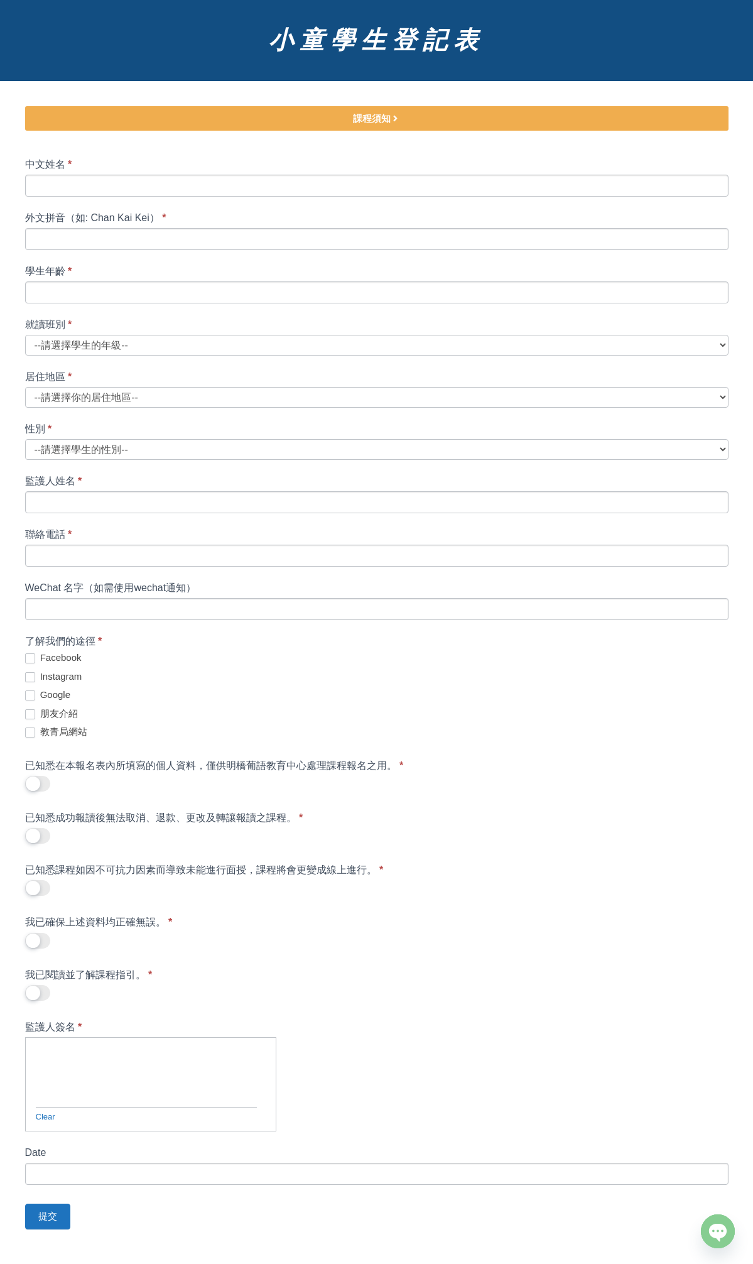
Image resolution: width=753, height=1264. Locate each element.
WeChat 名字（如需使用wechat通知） (111, 587)
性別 (38, 428)
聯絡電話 (48, 534)
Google (48, 694)
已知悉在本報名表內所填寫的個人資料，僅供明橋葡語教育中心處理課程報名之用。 (214, 765)
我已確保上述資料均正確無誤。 (99, 922)
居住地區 (48, 376)
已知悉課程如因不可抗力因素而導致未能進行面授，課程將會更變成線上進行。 (204, 869)
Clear (45, 1116)
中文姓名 (48, 164)
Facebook (53, 657)
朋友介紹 (51, 713)
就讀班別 (48, 324)
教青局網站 (56, 732)
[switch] (37, 784)
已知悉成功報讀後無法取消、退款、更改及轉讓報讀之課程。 (164, 817)
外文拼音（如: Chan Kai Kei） (95, 217)
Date (35, 1152)
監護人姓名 (53, 481)
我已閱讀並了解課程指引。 (89, 974)
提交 (47, 1216)
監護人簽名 (53, 1027)
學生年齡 (48, 271)
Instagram (53, 676)
